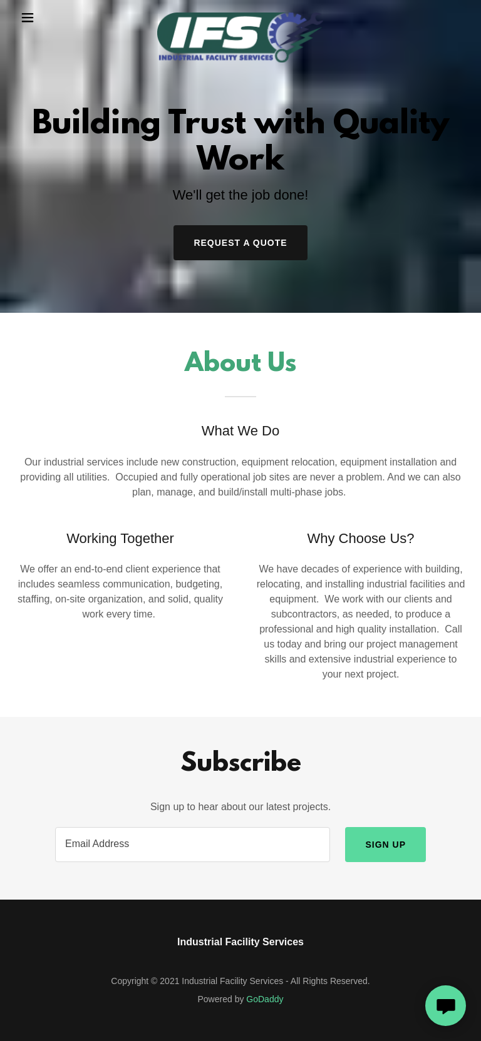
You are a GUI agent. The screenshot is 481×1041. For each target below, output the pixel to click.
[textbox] (192, 844)
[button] (36, 17)
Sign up (385, 845)
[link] (240, 18)
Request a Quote (240, 243)
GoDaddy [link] (264, 999)
